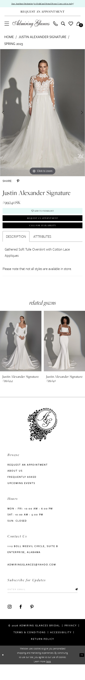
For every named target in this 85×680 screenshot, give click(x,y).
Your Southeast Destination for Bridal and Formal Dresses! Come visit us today (42, 6)
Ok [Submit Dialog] (80, 670)
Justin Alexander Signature (42, 41)
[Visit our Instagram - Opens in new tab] (9, 622)
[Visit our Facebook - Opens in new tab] (21, 622)
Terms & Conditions (29, 647)
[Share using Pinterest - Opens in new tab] (18, 186)
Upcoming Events (21, 496)
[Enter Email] (42, 603)
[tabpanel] (42, 117)
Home (9, 41)
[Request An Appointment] (42, 16)
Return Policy (42, 654)
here (48, 677)
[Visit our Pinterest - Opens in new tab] (32, 622)
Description (16, 249)
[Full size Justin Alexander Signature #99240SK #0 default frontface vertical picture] (42, 117)
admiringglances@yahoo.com (31, 577)
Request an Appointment (42, 227)
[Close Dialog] (4, 670)
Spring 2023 (13, 48)
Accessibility (60, 647)
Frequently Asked (22, 490)
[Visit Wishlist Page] (71, 28)
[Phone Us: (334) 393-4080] (55, 28)
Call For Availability (42, 237)
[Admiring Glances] (31, 28)
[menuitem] (7, 28)
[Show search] (63, 29)
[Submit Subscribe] (76, 603)
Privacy (70, 641)
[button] (7, 28)
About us (15, 483)
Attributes (42, 249)
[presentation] (20, 354)
